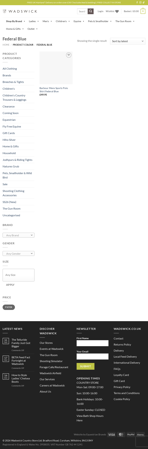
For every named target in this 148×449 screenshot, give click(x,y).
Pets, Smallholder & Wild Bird (17, 175)
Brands (7, 75)
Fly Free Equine (12, 126)
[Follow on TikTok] (144, 2)
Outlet (33, 29)
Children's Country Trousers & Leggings (14, 97)
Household (9, 153)
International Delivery (127, 362)
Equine (79, 21)
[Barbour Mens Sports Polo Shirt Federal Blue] (56, 67)
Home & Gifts (15, 29)
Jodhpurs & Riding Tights (17, 159)
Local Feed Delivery (125, 356)
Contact (118, 338)
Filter (8, 307)
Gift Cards (9, 133)
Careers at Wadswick (52, 385)
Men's (47, 21)
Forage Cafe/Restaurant (54, 367)
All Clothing (10, 68)
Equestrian (9, 119)
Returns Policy (122, 344)
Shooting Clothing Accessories (13, 193)
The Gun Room (125, 21)
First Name (92, 343)
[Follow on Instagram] (140, 2)
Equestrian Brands (96, 434)
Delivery (119, 350)
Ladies (34, 21)
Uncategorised (11, 215)
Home (6, 44)
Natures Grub (11, 166)
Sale (5, 184)
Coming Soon (11, 113)
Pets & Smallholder (100, 21)
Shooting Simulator (51, 361)
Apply (10, 284)
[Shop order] (127, 41)
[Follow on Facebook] (137, 2)
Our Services (47, 379)
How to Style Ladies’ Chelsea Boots (21, 378)
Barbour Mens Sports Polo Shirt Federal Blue (54, 90)
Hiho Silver (9, 139)
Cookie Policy (122, 399)
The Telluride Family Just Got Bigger (21, 343)
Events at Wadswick (51, 348)
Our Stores (46, 342)
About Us (45, 391)
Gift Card (119, 380)
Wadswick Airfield (50, 373)
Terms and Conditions (127, 393)
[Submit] (91, 11)
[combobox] (18, 235)
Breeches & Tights (13, 81)
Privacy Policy (122, 387)
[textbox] (18, 235)
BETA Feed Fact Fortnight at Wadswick (21, 360)
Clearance (9, 106)
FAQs (117, 368)
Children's (63, 21)
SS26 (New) (9, 202)
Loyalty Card (121, 374)
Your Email (92, 356)
